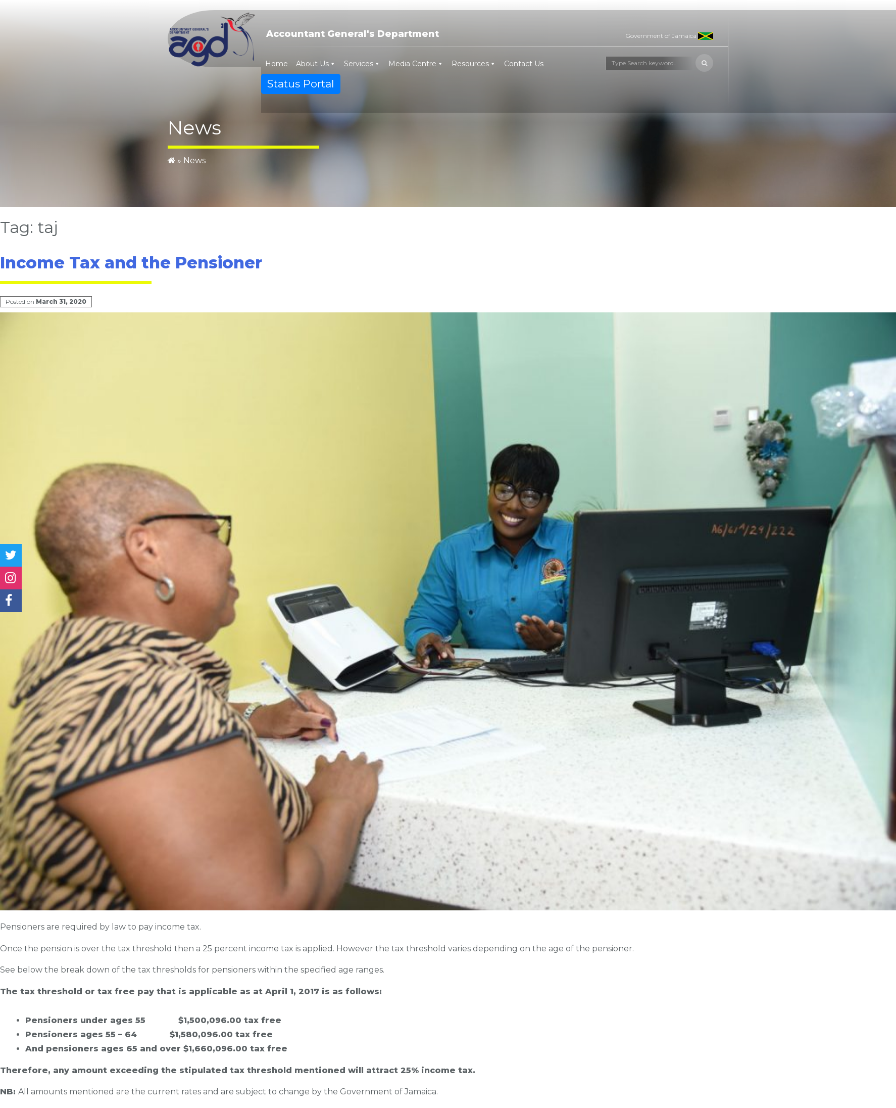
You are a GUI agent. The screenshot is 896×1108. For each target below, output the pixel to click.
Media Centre (412, 63)
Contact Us (523, 63)
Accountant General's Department (352, 33)
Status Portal (300, 83)
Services (358, 63)
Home (276, 63)
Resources (470, 63)
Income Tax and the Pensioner (131, 262)
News (194, 160)
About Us (312, 63)
